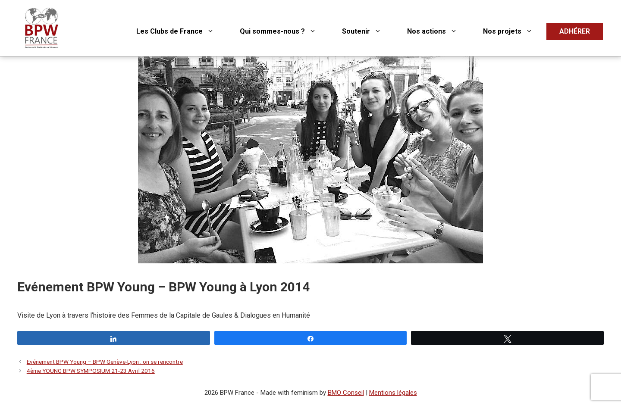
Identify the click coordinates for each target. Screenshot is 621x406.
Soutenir (368, 31)
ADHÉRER (574, 31)
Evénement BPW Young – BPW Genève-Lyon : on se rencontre (105, 361)
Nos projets (514, 31)
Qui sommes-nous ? (284, 31)
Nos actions (438, 31)
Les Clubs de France (181, 31)
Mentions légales (393, 393)
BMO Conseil (346, 393)
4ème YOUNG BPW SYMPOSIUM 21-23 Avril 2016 (91, 370)
